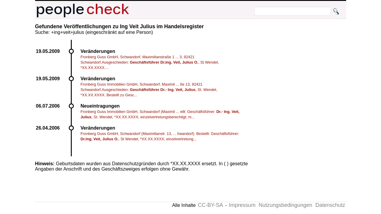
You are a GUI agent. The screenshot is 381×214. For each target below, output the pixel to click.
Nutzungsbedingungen (285, 205)
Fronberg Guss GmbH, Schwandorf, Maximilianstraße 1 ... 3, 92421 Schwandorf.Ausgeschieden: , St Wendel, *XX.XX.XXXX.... (150, 62)
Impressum (242, 205)
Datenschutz (330, 205)
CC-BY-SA (210, 205)
